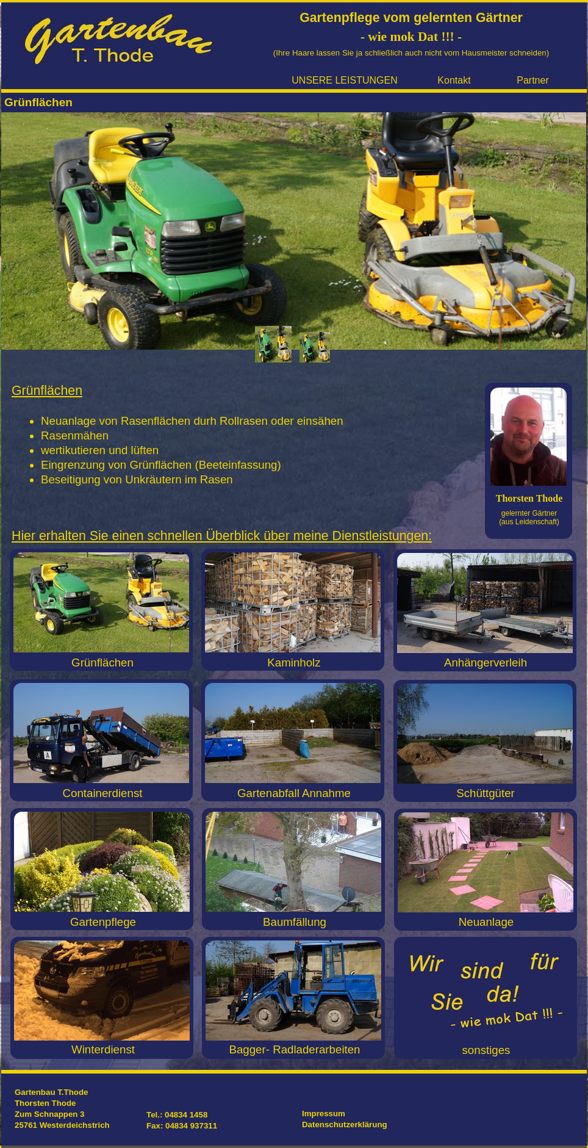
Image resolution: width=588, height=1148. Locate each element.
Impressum (323, 1113)
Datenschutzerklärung (344, 1124)
